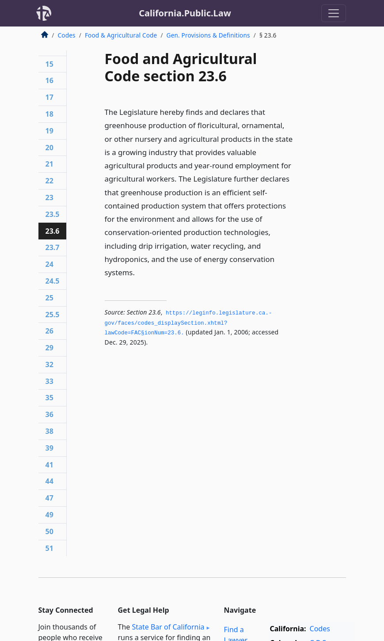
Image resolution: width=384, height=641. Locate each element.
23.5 (53, 214)
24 (49, 264)
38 (49, 431)
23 (49, 197)
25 (49, 298)
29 (49, 348)
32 (49, 364)
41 (49, 465)
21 (49, 164)
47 (49, 498)
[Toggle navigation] (333, 13)
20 (49, 147)
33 (49, 381)
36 (49, 414)
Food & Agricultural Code (121, 35)
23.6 (53, 231)
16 (49, 80)
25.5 (53, 314)
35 (49, 397)
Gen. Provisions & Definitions (208, 35)
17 (49, 97)
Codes (67, 35)
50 (49, 531)
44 (49, 481)
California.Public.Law (185, 13)
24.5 (53, 281)
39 (49, 448)
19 (49, 131)
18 (49, 114)
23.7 (53, 247)
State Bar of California (168, 627)
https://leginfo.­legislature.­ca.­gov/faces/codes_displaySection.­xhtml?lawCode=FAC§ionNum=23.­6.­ (188, 323)
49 (49, 515)
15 (49, 64)
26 (49, 331)
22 (49, 181)
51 (49, 548)
